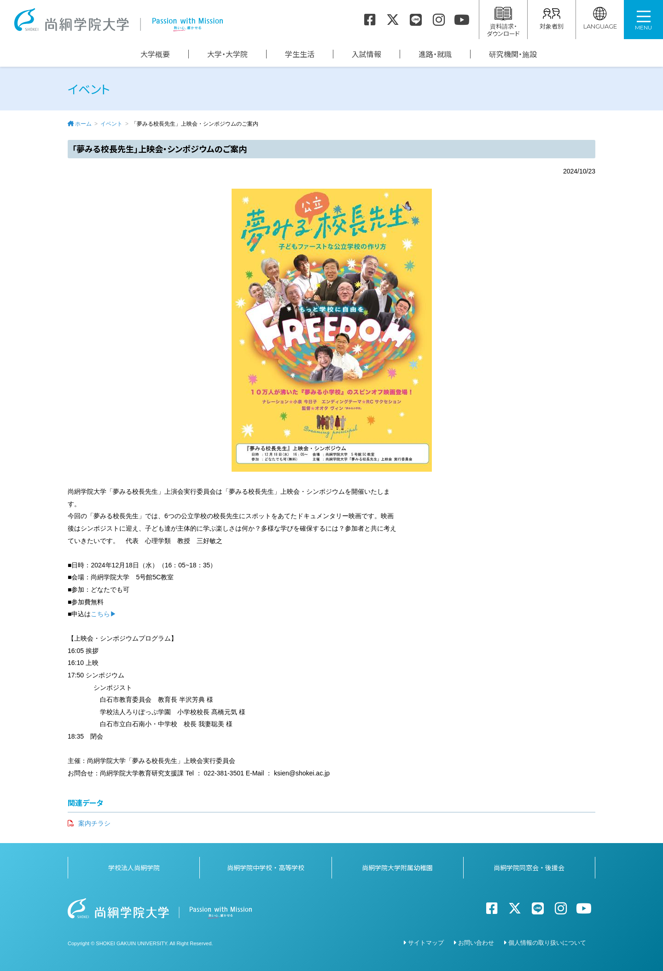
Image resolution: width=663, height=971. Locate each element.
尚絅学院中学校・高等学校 (265, 867)
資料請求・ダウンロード (503, 22)
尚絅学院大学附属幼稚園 (397, 867)
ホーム (83, 124)
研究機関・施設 (513, 54)
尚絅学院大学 (118, 19)
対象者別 (552, 18)
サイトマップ (426, 942)
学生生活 (299, 54)
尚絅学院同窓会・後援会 (529, 867)
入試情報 (366, 54)
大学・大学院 (227, 54)
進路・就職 (435, 54)
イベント (111, 124)
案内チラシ (94, 823)
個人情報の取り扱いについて (547, 942)
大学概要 (155, 54)
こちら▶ (103, 614)
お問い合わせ (476, 942)
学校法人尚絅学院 (134, 867)
